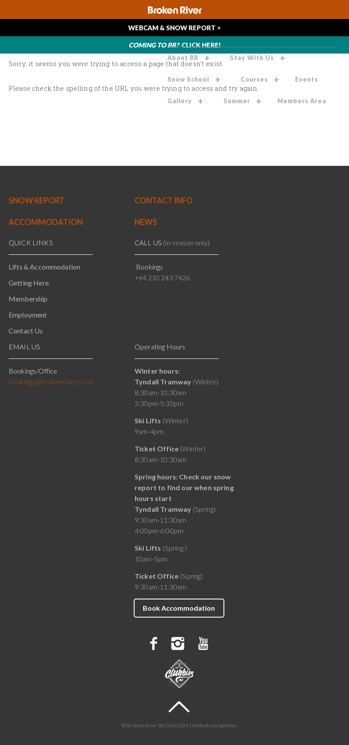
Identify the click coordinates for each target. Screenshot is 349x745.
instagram (177, 643)
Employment (28, 315)
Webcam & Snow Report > (174, 28)
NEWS (146, 222)
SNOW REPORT (36, 200)
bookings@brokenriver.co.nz (51, 381)
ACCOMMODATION (46, 222)
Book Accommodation (179, 608)
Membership (28, 299)
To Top (179, 707)
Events (306, 79)
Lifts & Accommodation (44, 267)
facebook (153, 643)
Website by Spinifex (214, 725)
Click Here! (175, 45)
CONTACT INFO (164, 200)
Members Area (301, 101)
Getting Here (29, 283)
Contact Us (26, 331)
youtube (203, 643)
